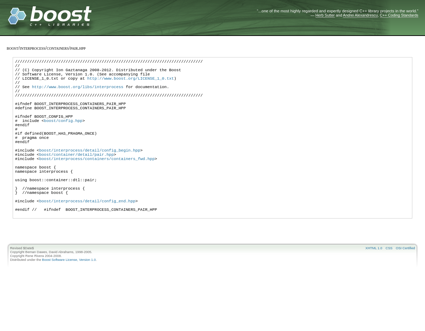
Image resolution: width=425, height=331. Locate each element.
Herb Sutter (325, 15)
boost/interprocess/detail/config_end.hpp (87, 236)
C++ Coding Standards (399, 15)
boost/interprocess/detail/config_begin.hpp (89, 173)
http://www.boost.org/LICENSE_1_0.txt (130, 83)
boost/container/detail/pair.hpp (76, 178)
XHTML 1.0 (373, 287)
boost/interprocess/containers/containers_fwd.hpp (97, 183)
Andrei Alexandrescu (360, 15)
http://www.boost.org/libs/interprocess (78, 94)
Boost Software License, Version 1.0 (69, 299)
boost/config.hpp (63, 136)
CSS (389, 287)
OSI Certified (405, 287)
